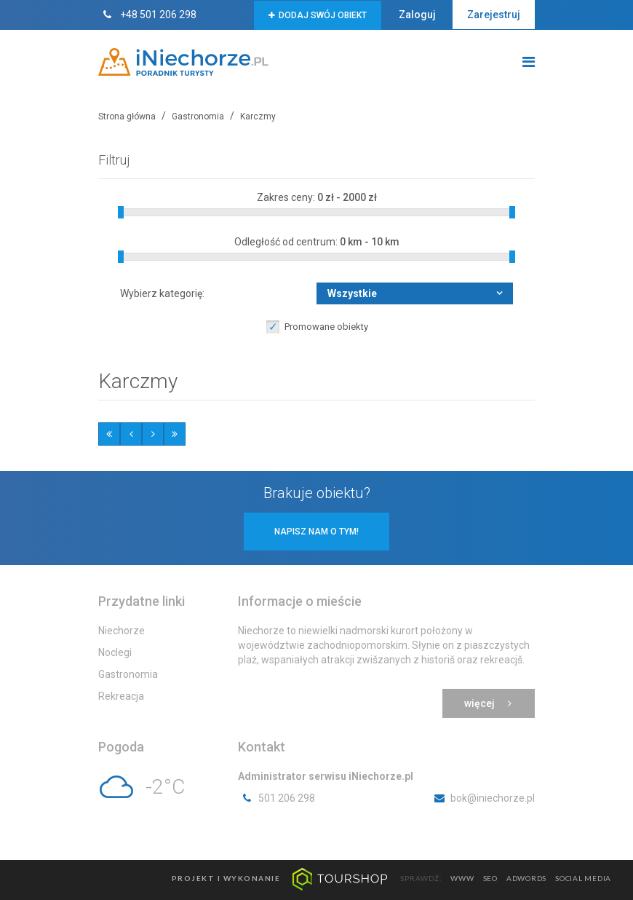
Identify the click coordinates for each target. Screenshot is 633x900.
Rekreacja (121, 696)
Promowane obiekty (326, 326)
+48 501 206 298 (147, 14)
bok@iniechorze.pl (482, 798)
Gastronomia (128, 674)
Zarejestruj (493, 14)
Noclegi (115, 652)
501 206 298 (276, 798)
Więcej (488, 703)
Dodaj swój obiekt (317, 15)
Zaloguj (417, 14)
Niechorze (121, 630)
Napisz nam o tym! (316, 531)
